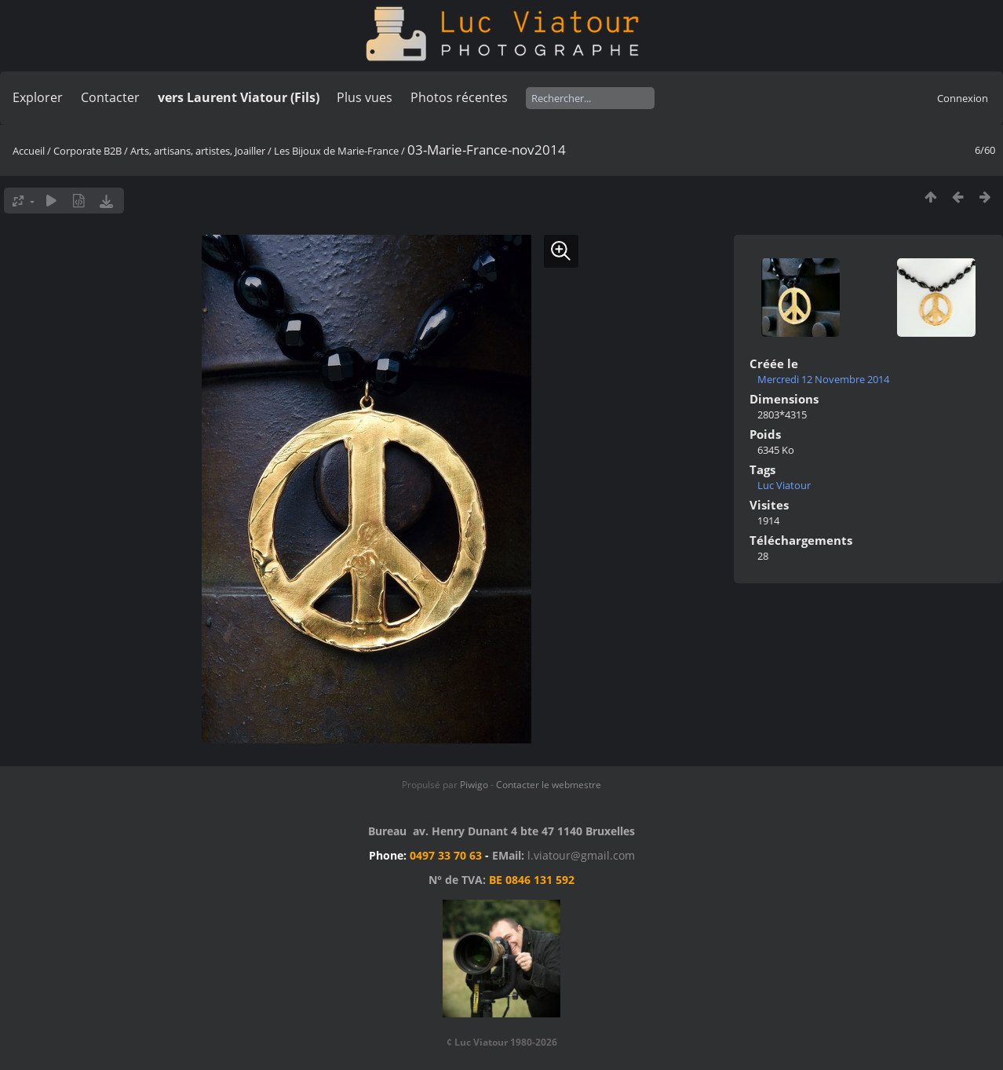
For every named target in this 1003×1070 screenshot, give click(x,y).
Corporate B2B (87, 151)
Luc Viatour (784, 485)
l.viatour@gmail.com (581, 855)
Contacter (110, 97)
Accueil (29, 151)
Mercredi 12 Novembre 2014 (823, 379)
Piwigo (474, 784)
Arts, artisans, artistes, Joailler (197, 151)
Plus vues (364, 97)
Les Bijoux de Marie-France (336, 151)
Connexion (962, 98)
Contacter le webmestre (548, 784)
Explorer (38, 97)
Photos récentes (459, 97)
